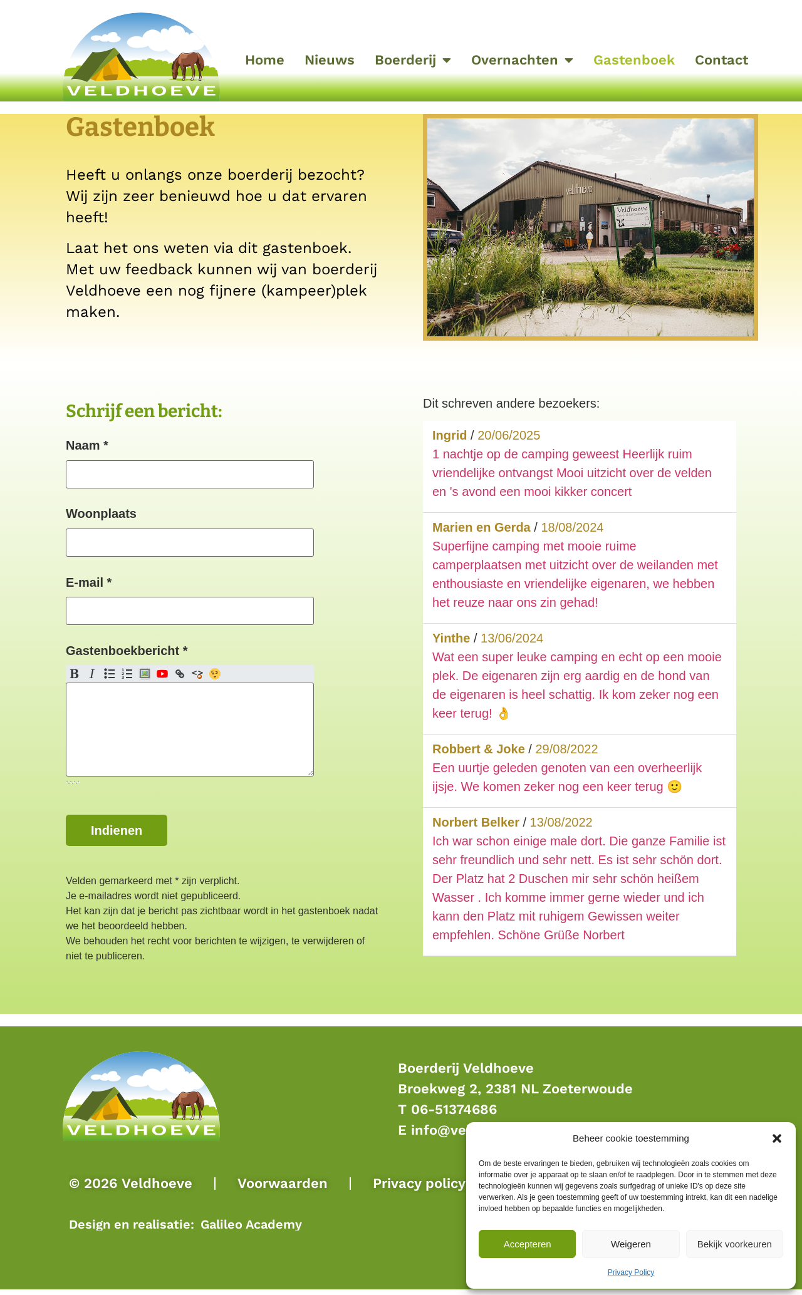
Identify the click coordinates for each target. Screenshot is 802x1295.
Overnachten (522, 60)
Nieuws (330, 60)
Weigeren (631, 1244)
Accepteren (527, 1244)
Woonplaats (101, 515)
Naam (87, 445)
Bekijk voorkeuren (734, 1244)
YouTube (162, 680)
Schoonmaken (197, 680)
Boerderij (413, 60)
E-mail (89, 585)
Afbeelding (145, 680)
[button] (777, 1138)
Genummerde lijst (127, 680)
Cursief (92, 680)
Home (264, 60)
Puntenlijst (109, 680)
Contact (721, 60)
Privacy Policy (631, 1272)
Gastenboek (634, 60)
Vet (74, 680)
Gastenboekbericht (127, 655)
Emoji (215, 680)
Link (180, 680)
